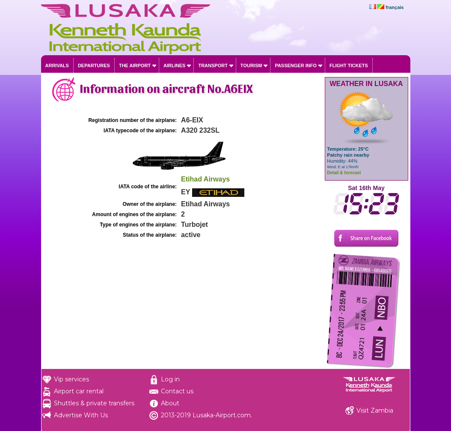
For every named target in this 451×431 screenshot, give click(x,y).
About (170, 403)
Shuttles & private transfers (94, 403)
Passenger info (296, 65)
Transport (212, 65)
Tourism (251, 65)
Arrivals (57, 65)
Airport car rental (79, 391)
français (395, 7)
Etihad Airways (205, 179)
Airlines (174, 65)
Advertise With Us (81, 415)
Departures (94, 65)
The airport (135, 65)
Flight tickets (348, 65)
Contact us (177, 391)
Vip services (71, 379)
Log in (170, 379)
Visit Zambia (374, 410)
